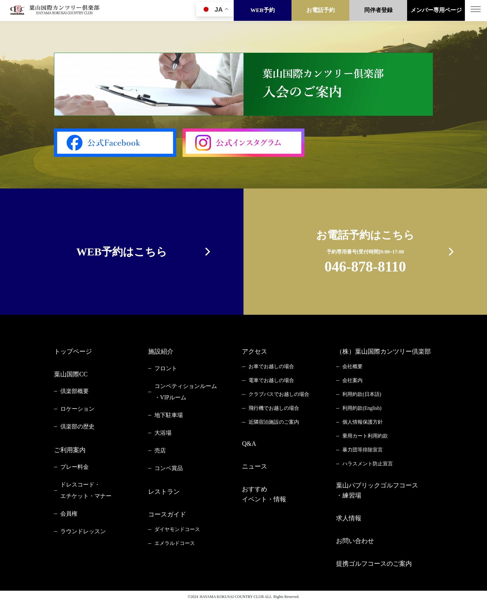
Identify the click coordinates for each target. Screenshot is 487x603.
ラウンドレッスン (83, 531)
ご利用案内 (70, 449)
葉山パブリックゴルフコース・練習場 (377, 490)
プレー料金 (74, 467)
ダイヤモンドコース (177, 529)
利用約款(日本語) (361, 394)
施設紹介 (160, 351)
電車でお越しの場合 (271, 380)
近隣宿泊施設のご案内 (274, 422)
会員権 (68, 513)
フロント (165, 368)
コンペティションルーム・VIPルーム (185, 392)
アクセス (254, 351)
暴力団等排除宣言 (362, 449)
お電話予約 (320, 10)
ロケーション (77, 409)
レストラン (164, 491)
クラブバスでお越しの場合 (279, 394)
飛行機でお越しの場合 (274, 408)
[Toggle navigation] (476, 10)
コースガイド (167, 514)
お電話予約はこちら (365, 253)
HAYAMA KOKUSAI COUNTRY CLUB (232, 596)
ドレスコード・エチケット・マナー (85, 490)
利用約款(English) (362, 408)
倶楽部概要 (74, 391)
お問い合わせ (355, 540)
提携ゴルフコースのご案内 (374, 563)
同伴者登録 (378, 10)
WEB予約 (262, 10)
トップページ (73, 351)
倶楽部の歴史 (77, 426)
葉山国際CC (71, 374)
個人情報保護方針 (362, 422)
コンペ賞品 (168, 468)
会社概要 (352, 366)
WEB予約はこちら (121, 252)
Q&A (249, 443)
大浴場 (162, 433)
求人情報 (348, 518)
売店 (160, 450)
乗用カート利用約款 (365, 436)
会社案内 (352, 380)
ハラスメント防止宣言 (367, 463)
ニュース (254, 466)
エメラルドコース (174, 543)
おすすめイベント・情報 (264, 494)
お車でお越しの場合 (271, 366)
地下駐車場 (168, 415)
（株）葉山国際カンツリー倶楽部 (383, 351)
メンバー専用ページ (436, 10)
